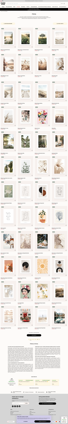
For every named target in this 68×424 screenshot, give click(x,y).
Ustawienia (26, 421)
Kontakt (50, 412)
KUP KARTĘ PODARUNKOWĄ (47, 403)
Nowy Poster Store (32, 412)
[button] (64, 420)
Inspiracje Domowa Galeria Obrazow (15, 414)
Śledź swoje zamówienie (52, 411)
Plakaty (6, 11)
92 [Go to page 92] (37, 339)
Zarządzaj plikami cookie (52, 414)
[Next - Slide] (60, 382)
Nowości (11, 413)
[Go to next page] (39, 339)
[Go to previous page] (29, 339)
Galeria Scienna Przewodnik (14, 411)
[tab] (62, 3)
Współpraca (31, 414)
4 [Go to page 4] (35, 339)
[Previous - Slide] (17, 382)
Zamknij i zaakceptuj (42, 421)
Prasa (30, 413)
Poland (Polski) (11, 421)
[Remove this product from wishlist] (15, 47)
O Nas (30, 411)
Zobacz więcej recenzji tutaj (34, 387)
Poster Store (2, 11)
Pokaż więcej (34, 335)
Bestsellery (12, 412)
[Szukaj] (60, 4)
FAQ (49, 413)
